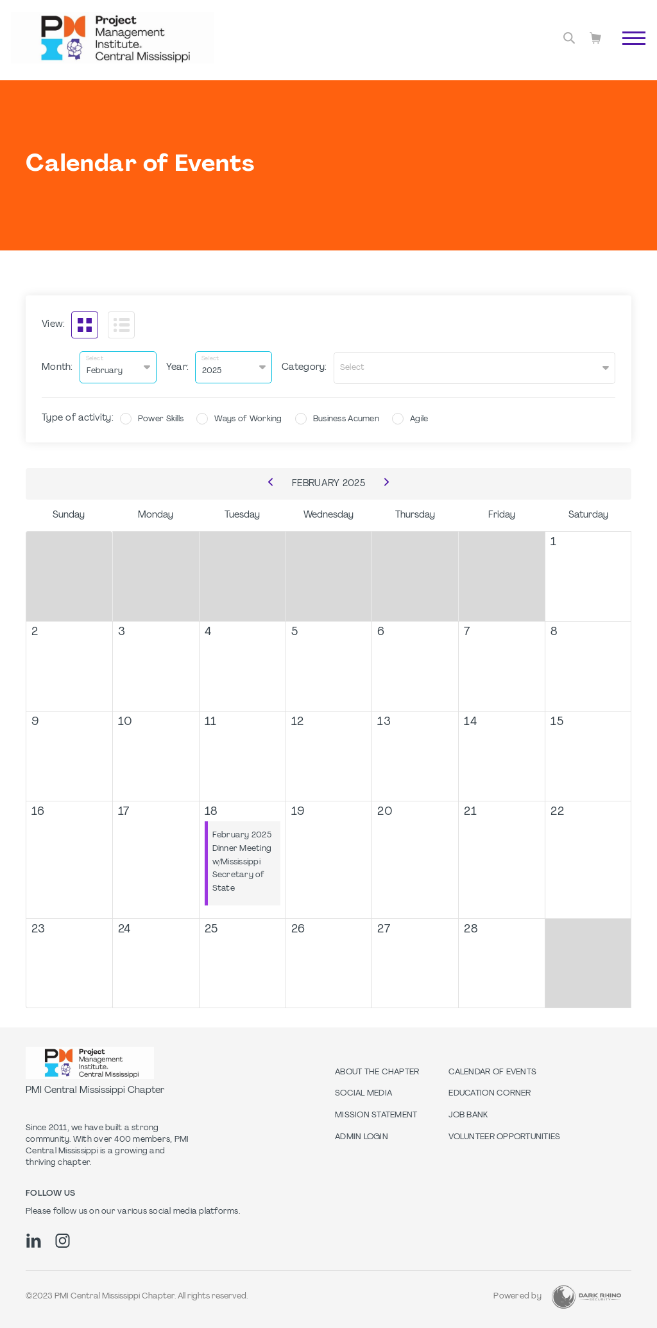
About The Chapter (377, 1071)
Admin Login (361, 1136)
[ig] (63, 1239)
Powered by (517, 1296)
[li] (34, 1239)
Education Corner (489, 1093)
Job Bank (468, 1114)
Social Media (363, 1093)
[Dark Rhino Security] (586, 1295)
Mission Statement (376, 1114)
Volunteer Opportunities (504, 1136)
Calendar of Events (492, 1071)
